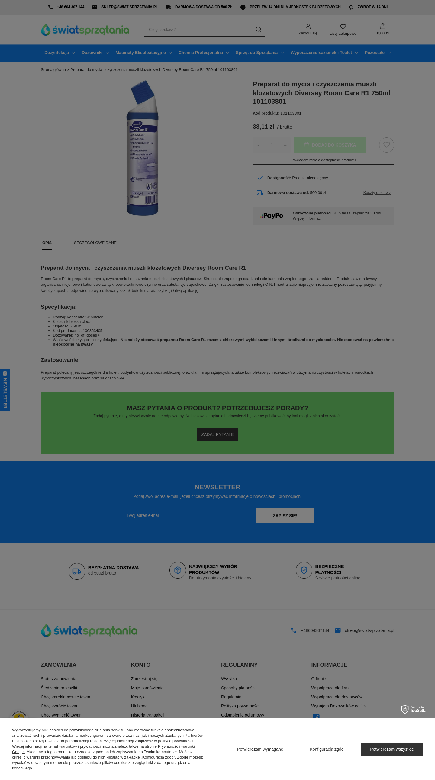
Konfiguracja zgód (326, 749)
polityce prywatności (175, 741)
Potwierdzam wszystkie (392, 749)
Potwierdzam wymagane (260, 749)
